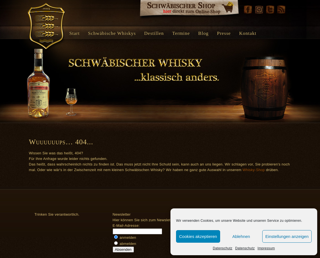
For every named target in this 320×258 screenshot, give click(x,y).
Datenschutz (222, 248)
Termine (181, 33)
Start (74, 33)
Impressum (266, 248)
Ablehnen (241, 236)
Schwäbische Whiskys (112, 33)
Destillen (154, 33)
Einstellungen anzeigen (287, 236)
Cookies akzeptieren (198, 236)
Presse (224, 33)
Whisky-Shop (253, 170)
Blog (203, 33)
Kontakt (247, 33)
